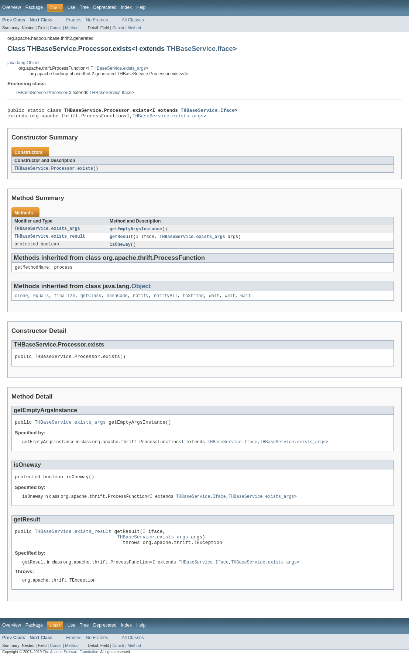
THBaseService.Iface (199, 48)
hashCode (117, 301)
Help (140, 7)
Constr (56, 27)
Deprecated (105, 7)
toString (193, 301)
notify (141, 301)
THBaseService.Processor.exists (53, 171)
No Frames (97, 20)
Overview (11, 7)
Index (126, 7)
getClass (91, 301)
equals (41, 301)
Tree (84, 7)
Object (141, 290)
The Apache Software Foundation (70, 666)
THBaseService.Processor (41, 92)
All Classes (133, 20)
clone (21, 301)
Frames (73, 20)
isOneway (120, 248)
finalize (64, 301)
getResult (121, 240)
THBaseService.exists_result (49, 240)
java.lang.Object (23, 62)
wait (214, 301)
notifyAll (166, 301)
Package (34, 7)
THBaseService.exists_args (118, 68)
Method (71, 27)
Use (71, 7)
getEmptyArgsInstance (136, 232)
